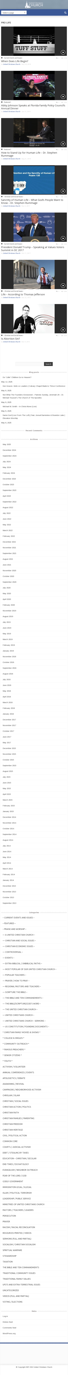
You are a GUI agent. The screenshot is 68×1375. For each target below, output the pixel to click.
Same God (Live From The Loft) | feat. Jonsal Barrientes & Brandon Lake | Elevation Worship (34, 416)
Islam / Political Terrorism (17, 1193)
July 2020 (6, 588)
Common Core (10, 1141)
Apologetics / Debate (14, 1078)
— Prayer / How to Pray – (16, 981)
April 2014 (7, 863)
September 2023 (9, 490)
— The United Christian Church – (20, 1009)
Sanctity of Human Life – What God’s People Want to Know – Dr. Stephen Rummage (32, 201)
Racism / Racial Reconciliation (19, 1227)
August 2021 (8, 559)
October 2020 (8, 576)
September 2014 (9, 834)
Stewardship (9, 1256)
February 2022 (9, 536)
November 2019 (9, 611)
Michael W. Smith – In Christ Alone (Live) (20, 406)
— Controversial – (13, 952)
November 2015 (9, 754)
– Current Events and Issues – (18, 918)
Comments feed (9, 1328)
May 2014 (7, 857)
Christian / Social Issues (15, 1101)
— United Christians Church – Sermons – (24, 1021)
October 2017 (8, 731)
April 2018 (7, 697)
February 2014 (9, 874)
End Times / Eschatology (16, 1164)
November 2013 (9, 892)
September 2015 (9, 765)
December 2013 (9, 886)
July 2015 (6, 777)
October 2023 (8, 484)
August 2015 (8, 771)
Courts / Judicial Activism (17, 1147)
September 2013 (9, 903)
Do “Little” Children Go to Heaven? (17, 377)
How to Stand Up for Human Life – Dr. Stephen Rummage (29, 154)
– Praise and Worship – (14, 929)
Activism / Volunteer (14, 1067)
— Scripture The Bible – (15, 992)
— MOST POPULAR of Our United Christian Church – (29, 969)
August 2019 (8, 616)
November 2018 (9, 656)
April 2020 (7, 599)
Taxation (8, 1262)
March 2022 (7, 530)
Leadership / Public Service (17, 1198)
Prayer (6, 1221)
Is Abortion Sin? (10, 338)
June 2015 (7, 783)
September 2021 (9, 553)
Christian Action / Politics (17, 1107)
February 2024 (9, 473)
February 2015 (9, 806)
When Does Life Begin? (14, 61)
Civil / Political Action (15, 1135)
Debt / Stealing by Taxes (16, 1153)
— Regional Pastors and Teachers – (22, 986)
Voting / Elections (12, 1302)
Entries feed (8, 1322)
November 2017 (9, 725)
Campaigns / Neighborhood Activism (22, 1090)
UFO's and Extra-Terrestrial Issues (21, 1284)
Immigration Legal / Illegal (17, 1187)
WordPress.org (9, 1333)
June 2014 (7, 851)
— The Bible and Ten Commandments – (23, 998)
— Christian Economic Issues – (19, 946)
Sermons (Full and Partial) (17, 1239)
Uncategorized (11, 1290)
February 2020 (9, 605)
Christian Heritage (13, 1130)
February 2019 (9, 645)
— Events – (8, 958)
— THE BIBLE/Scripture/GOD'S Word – (22, 1004)
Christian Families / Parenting (18, 1118)
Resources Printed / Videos (17, 1233)
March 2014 (7, 869)
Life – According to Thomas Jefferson (23, 294)
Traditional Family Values (17, 1279)
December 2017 (9, 720)
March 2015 (7, 800)
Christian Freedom (13, 1124)
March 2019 (7, 639)
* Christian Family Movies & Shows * (21, 1032)
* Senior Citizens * (12, 1055)
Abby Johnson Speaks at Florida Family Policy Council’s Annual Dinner (33, 107)
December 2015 (9, 748)
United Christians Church (11, 64)
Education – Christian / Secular (19, 1158)
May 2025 (7, 444)
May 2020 (7, 593)
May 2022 (7, 525)
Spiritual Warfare (12, 1250)
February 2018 (9, 708)
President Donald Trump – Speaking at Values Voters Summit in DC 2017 (32, 248)
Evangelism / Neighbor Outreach (20, 1170)
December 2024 (9, 450)
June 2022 (7, 519)
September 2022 (9, 502)
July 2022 (6, 513)
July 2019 (6, 622)
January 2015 (8, 811)
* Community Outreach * (16, 1044)
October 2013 (8, 897)
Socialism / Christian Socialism (19, 1244)
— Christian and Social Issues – (19, 940)
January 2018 (8, 714)
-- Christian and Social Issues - (13, 196)
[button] (65, 12)
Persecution (9, 1216)
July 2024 (6, 461)
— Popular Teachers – (14, 975)
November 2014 (9, 823)
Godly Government (13, 1181)
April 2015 (7, 794)
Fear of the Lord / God (14, 1176)
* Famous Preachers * (14, 1049)
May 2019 (7, 634)
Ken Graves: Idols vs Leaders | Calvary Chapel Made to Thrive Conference (34, 386)
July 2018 (6, 679)
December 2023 (9, 479)
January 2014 (8, 880)
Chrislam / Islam (11, 1095)
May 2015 (7, 788)
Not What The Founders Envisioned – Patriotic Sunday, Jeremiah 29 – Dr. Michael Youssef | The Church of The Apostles (33, 396)
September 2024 (9, 456)
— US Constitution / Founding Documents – (26, 1026)
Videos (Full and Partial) (16, 1296)
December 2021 (9, 542)
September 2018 (9, 668)
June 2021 (7, 565)
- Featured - (7, 102)
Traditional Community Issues (19, 1273)
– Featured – (9, 923)
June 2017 (7, 737)
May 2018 (7, 691)
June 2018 (7, 685)
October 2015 (8, 760)
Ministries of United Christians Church (23, 1204)
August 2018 (8, 674)
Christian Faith (11, 1112)
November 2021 (9, 548)
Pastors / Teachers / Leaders (18, 1210)
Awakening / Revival (13, 1084)
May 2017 (7, 742)
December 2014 (9, 817)
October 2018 (8, 662)
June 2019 (7, 628)
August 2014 (8, 840)
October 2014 (8, 828)
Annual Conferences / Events (18, 1072)
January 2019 (8, 651)
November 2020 (9, 570)
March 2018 (7, 702)
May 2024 (7, 467)
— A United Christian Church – (19, 935)
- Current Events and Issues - (13, 58)
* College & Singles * (13, 1038)
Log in (5, 1316)
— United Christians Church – (18, 1015)
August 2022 (8, 507)
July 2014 (6, 846)
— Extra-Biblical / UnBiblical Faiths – (22, 963)
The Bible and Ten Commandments (21, 1267)
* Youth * (7, 1061)
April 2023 (7, 496)
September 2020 (9, 582)
